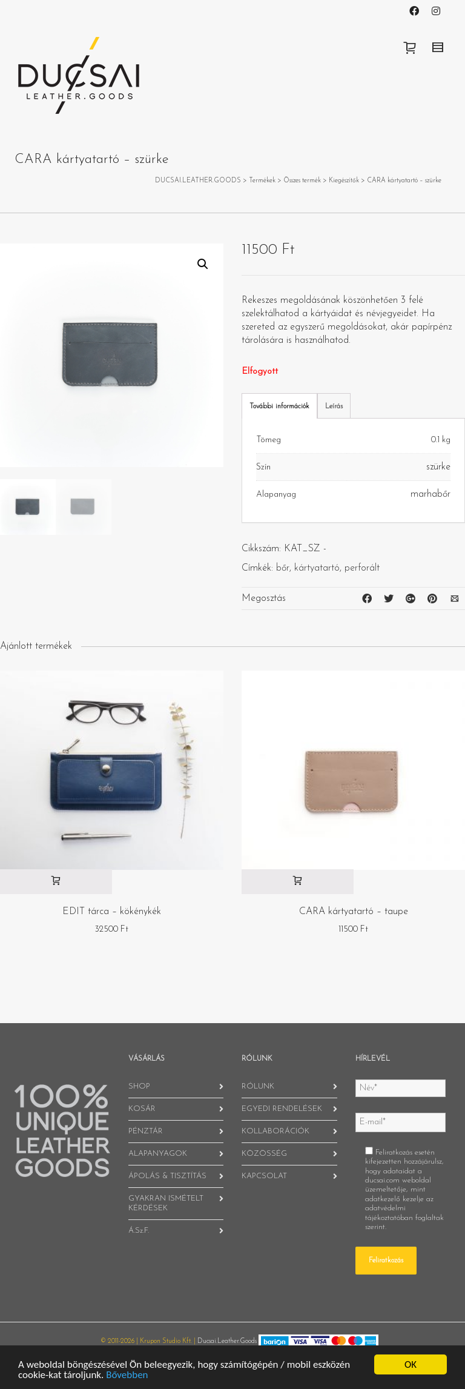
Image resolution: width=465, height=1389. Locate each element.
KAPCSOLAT (264, 1176)
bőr (282, 568)
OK (410, 1364)
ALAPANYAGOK (157, 1154)
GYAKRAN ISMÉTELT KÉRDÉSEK (165, 1203)
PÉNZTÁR (145, 1131)
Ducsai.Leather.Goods (227, 1341)
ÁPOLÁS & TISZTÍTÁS (167, 1176)
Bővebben (127, 1374)
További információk (279, 406)
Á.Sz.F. (138, 1231)
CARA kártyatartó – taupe (353, 912)
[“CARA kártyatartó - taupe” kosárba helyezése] (298, 881)
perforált (362, 568)
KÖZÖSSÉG (264, 1154)
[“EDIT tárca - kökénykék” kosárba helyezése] (56, 881)
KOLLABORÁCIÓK (275, 1131)
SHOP (139, 1086)
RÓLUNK (258, 1086)
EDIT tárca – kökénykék (111, 912)
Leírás (334, 406)
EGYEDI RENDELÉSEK (282, 1109)
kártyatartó (317, 568)
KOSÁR (142, 1109)
